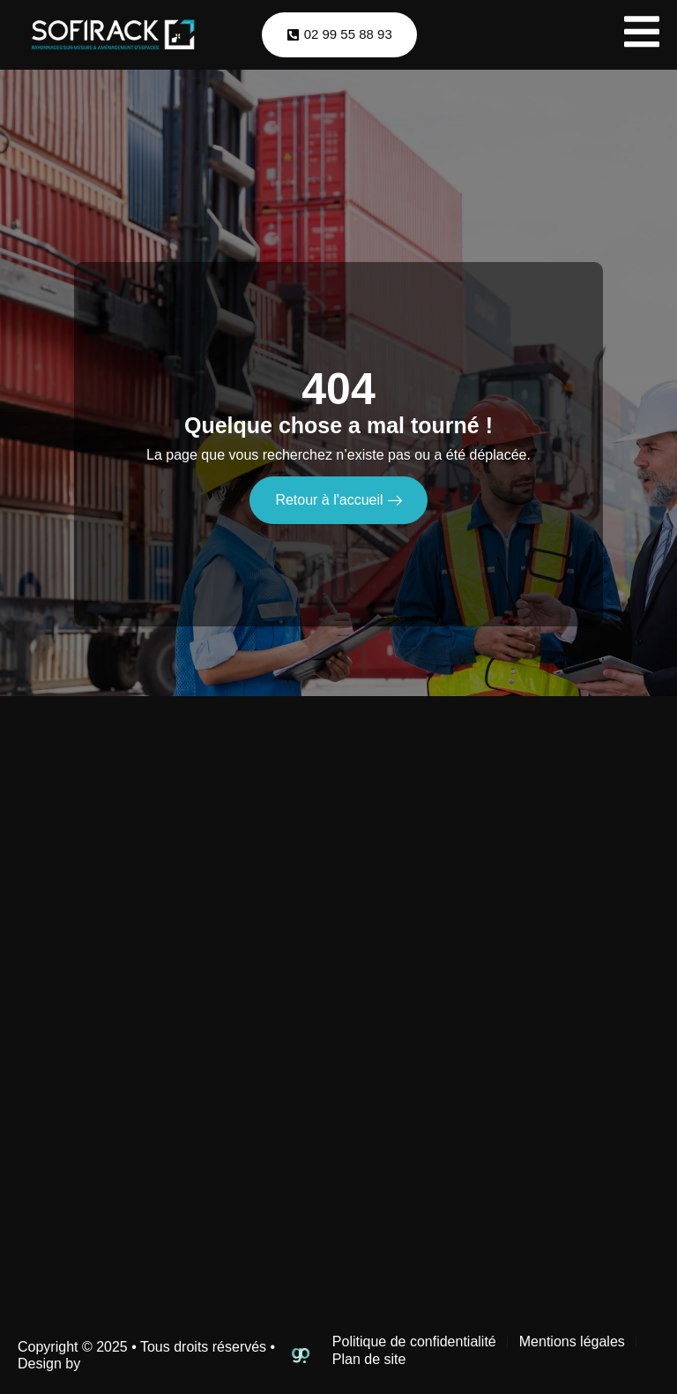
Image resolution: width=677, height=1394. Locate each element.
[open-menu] (641, 34)
